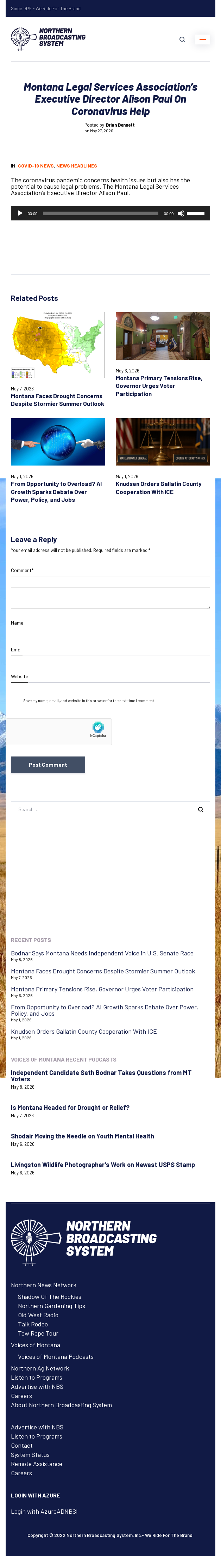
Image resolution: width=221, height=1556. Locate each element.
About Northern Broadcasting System (61, 1405)
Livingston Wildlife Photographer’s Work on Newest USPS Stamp (103, 1164)
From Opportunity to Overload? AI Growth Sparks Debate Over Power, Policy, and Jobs (56, 491)
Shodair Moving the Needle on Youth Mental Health (82, 1136)
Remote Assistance (36, 1463)
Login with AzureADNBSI (44, 1511)
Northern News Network (43, 1285)
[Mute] (181, 213)
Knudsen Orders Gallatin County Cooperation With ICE (84, 1031)
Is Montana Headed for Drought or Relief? (70, 1107)
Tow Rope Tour (38, 1333)
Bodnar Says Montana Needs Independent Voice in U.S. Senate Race (102, 953)
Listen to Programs (36, 1377)
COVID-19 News (36, 166)
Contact (22, 1445)
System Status (30, 1454)
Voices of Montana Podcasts (56, 1356)
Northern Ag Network (40, 1368)
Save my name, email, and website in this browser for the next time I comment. (89, 700)
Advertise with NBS (37, 1386)
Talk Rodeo (33, 1324)
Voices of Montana (35, 1345)
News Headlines (76, 166)
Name (17, 623)
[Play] (20, 213)
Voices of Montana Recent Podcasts (63, 1059)
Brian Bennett (120, 125)
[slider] (100, 213)
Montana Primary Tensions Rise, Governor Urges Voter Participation (159, 385)
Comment (22, 570)
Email (17, 649)
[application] (110, 213)
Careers (21, 1395)
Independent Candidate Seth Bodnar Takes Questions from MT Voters (101, 1076)
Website (19, 676)
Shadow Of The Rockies (49, 1296)
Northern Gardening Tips (51, 1305)
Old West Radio (38, 1315)
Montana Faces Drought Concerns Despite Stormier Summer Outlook (57, 399)
